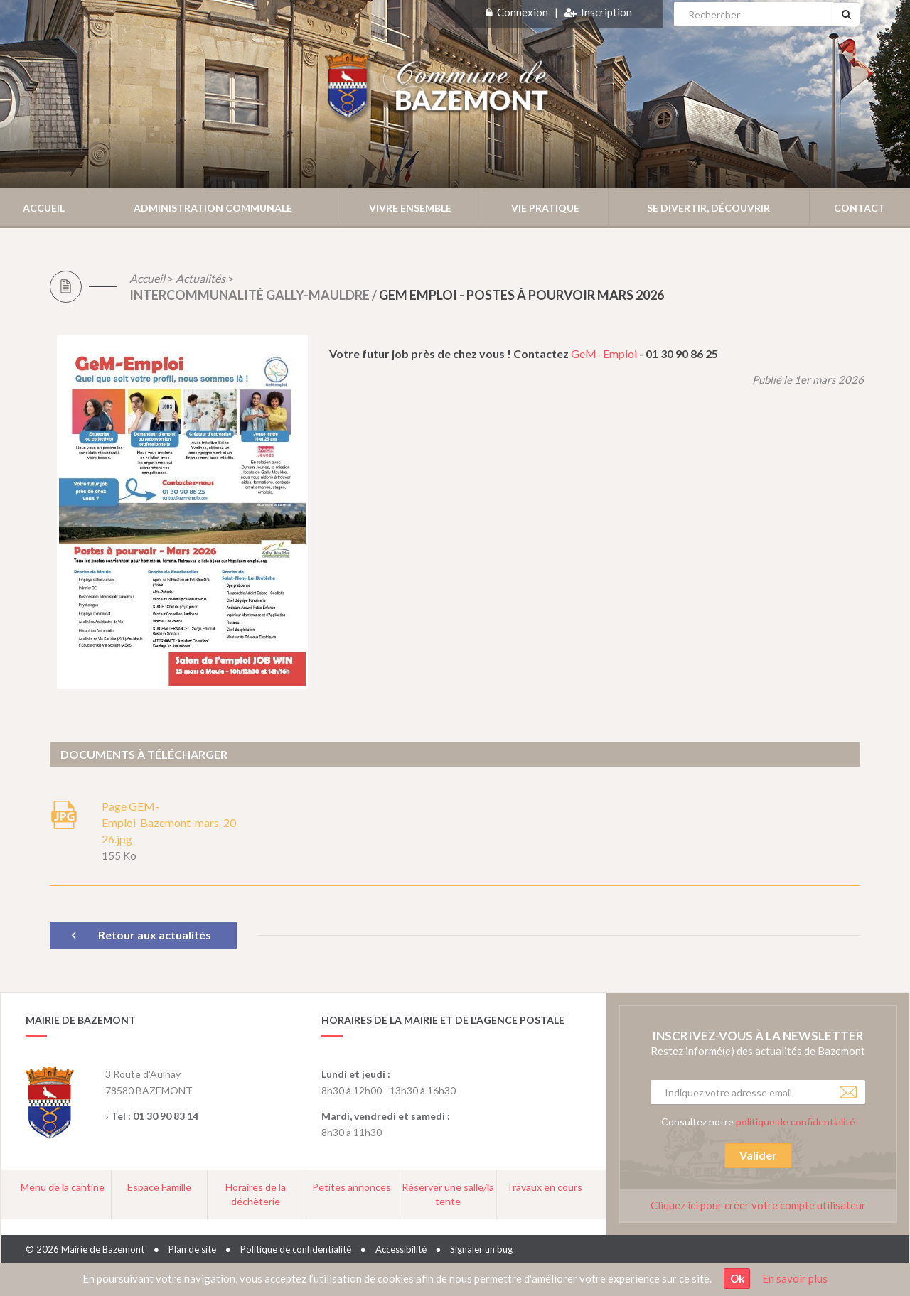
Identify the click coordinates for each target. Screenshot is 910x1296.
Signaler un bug (481, 1249)
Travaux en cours (544, 1187)
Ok (737, 1278)
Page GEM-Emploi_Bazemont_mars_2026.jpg (169, 822)
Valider (758, 1155)
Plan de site (192, 1249)
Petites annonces (351, 1187)
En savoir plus (795, 1278)
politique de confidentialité (795, 1122)
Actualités (200, 278)
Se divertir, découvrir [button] (708, 208)
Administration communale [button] (213, 208)
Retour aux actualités (143, 934)
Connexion (522, 12)
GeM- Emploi (605, 353)
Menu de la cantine (63, 1187)
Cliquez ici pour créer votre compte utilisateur (758, 1205)
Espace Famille (159, 1187)
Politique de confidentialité (295, 1249)
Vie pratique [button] (545, 208)
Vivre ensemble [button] (410, 208)
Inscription (606, 12)
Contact (859, 208)
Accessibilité (401, 1249)
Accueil (44, 208)
